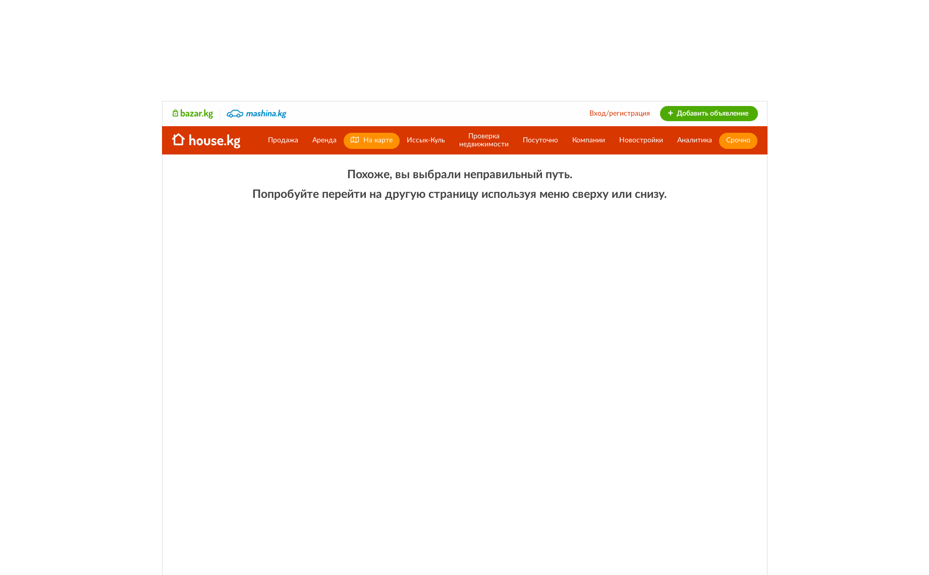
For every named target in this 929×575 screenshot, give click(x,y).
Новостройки (641, 140)
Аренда (324, 140)
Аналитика (694, 140)
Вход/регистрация (619, 113)
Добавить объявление (707, 113)
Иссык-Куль (426, 140)
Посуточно (540, 140)
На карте (372, 140)
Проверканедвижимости (484, 140)
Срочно (738, 140)
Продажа (283, 140)
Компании (588, 140)
